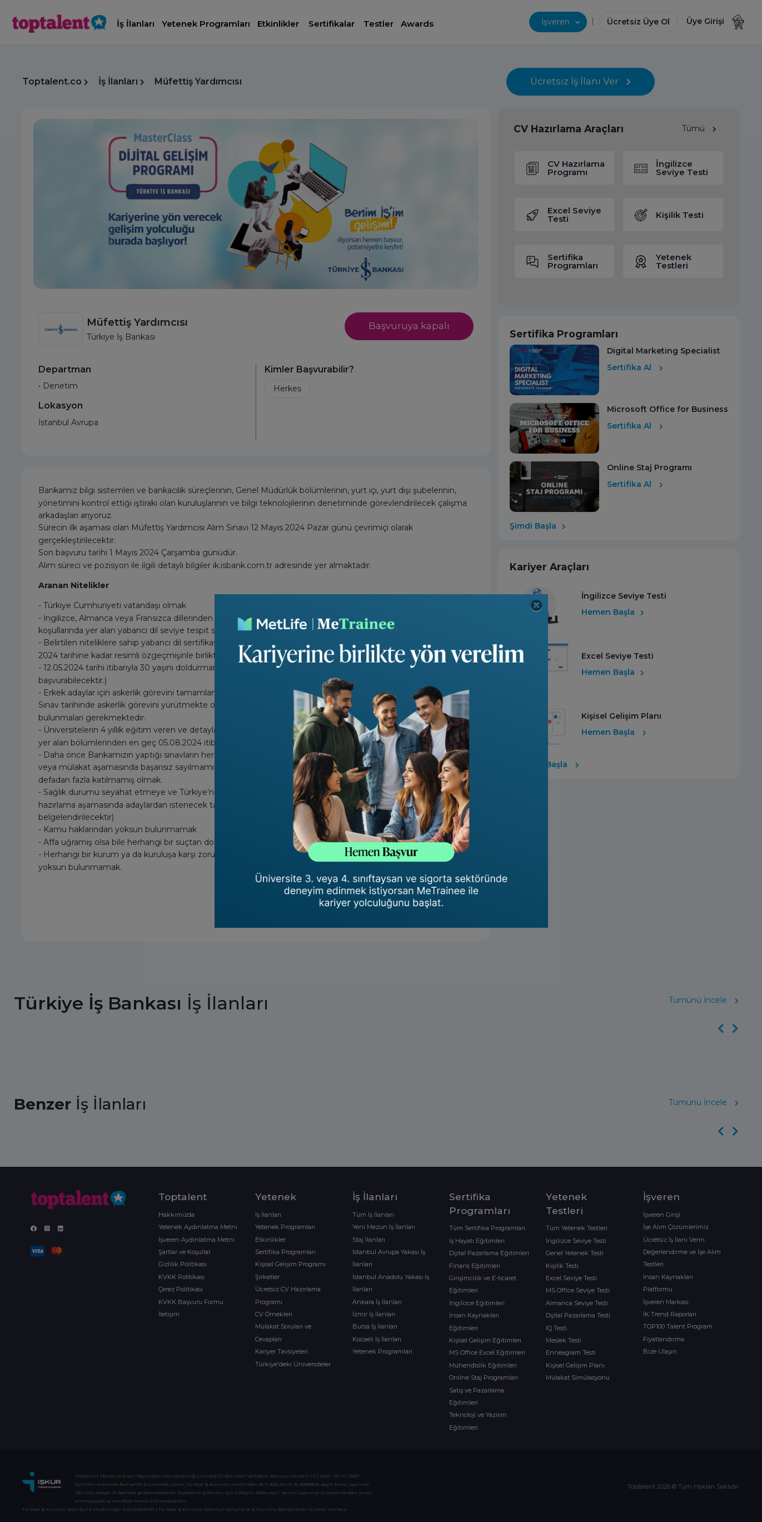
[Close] (536, 605)
